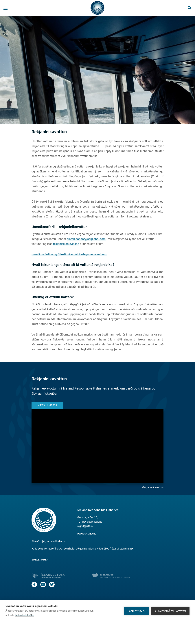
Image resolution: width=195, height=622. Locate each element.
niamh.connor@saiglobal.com (86, 239)
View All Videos (47, 405)
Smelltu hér (40, 559)
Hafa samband (86, 533)
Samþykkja (136, 610)
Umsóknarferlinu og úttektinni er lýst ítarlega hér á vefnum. (69, 254)
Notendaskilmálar (24, 615)
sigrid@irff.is (85, 526)
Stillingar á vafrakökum (170, 611)
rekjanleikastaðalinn (66, 244)
